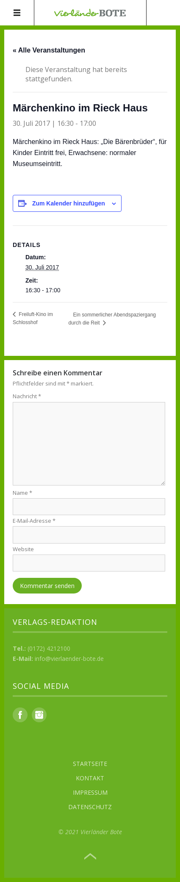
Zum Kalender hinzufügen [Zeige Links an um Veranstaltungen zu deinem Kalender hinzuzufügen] (68, 203)
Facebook (20, 714)
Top (90, 856)
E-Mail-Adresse (34, 520)
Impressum (90, 792)
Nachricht (27, 396)
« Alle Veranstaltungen (49, 50)
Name (22, 492)
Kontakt (90, 778)
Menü (17, 12)
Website (23, 549)
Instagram (39, 714)
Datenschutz (90, 807)
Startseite (90, 764)
